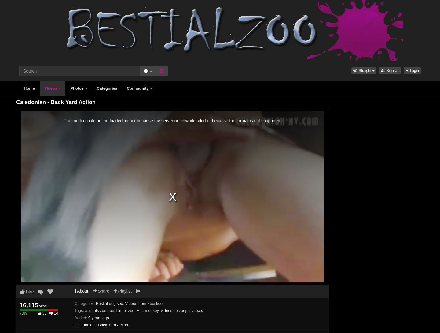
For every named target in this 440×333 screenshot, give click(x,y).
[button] (363, 70)
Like (27, 291)
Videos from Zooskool (144, 303)
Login (412, 71)
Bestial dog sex (109, 303)
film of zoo (125, 310)
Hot (140, 310)
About (81, 291)
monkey (152, 310)
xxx (200, 310)
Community (139, 88)
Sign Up (390, 71)
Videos (52, 88)
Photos (78, 88)
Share (101, 291)
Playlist (123, 291)
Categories (107, 88)
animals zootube (99, 310)
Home (29, 88)
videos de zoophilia (178, 310)
